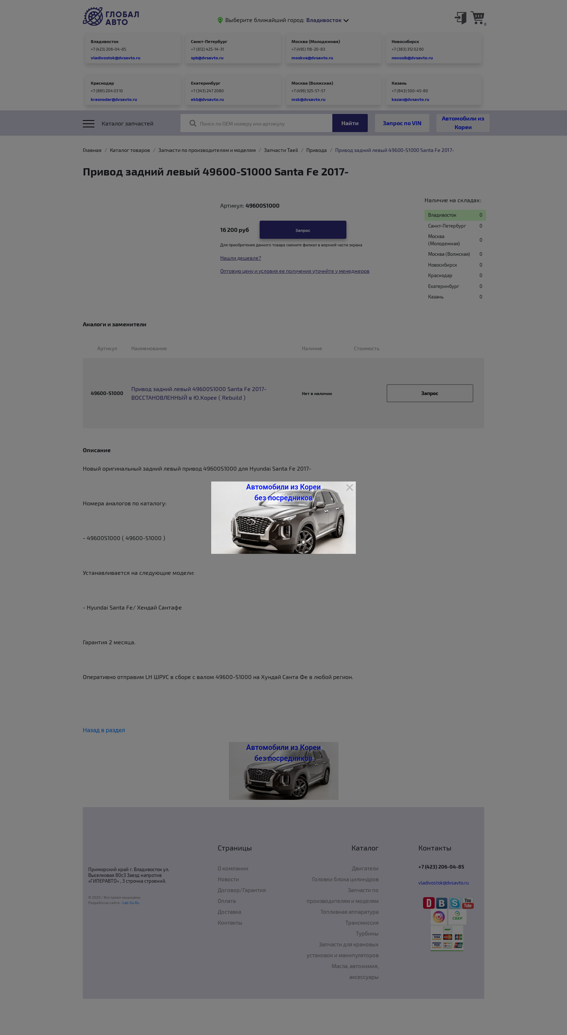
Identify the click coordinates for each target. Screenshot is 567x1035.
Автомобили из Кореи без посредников (283, 492)
